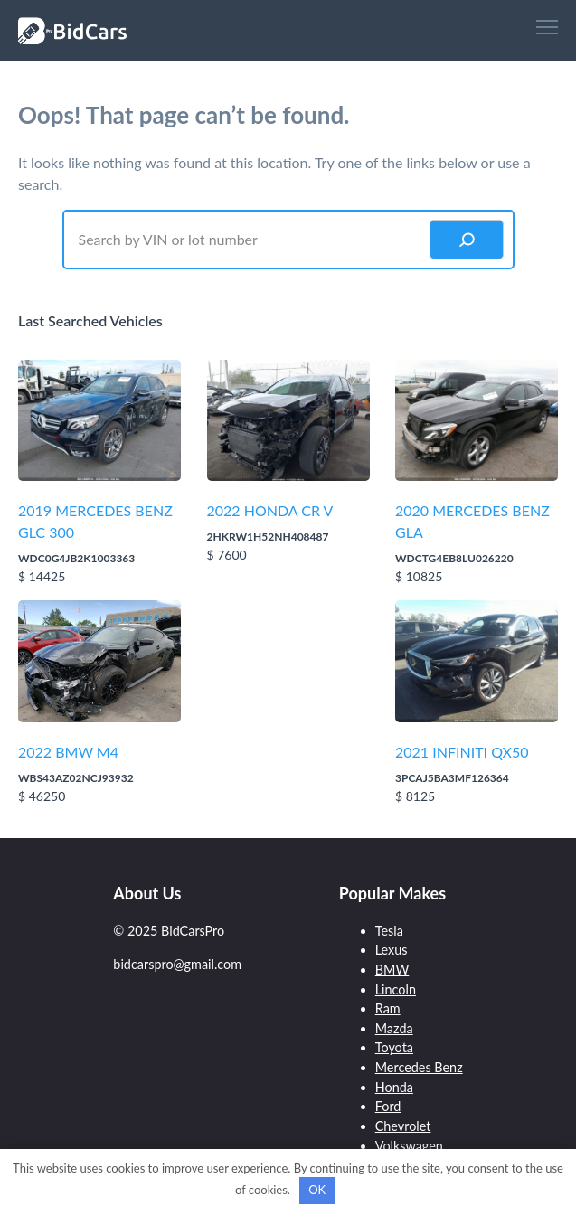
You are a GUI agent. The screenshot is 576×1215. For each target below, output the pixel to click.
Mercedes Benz (419, 1067)
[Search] (467, 239)
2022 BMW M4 (68, 751)
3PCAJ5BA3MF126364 (452, 778)
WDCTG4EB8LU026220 (454, 558)
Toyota (394, 1047)
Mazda (394, 1028)
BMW (392, 969)
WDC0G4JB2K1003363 (76, 558)
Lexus (391, 949)
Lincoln (395, 989)
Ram (388, 1008)
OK (317, 1189)
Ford (388, 1106)
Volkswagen (409, 1146)
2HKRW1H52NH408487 (268, 536)
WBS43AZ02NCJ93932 (76, 778)
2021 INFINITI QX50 (461, 751)
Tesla (389, 930)
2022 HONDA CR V (270, 510)
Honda (394, 1087)
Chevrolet (403, 1126)
